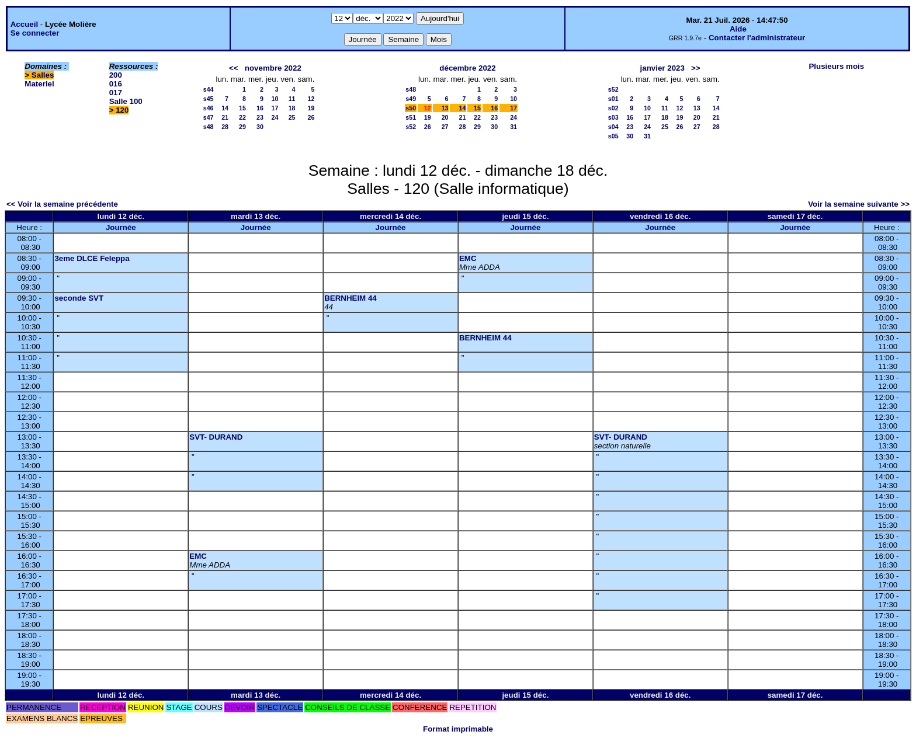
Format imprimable (458, 729)
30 (259, 126)
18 (292, 108)
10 (274, 98)
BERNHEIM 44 (350, 298)
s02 (613, 108)
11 (292, 98)
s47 (208, 117)
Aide (738, 29)
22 (242, 117)
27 (445, 126)
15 (242, 108)
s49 (410, 98)
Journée (121, 227)
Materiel (39, 83)
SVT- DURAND (215, 437)
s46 (208, 108)
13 (445, 108)
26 (311, 117)
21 (224, 117)
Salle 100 (126, 101)
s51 (410, 117)
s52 (410, 126)
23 (259, 117)
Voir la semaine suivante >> (859, 204)
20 (445, 117)
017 (115, 92)
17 (274, 108)
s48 (208, 126)
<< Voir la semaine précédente (62, 204)
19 (311, 108)
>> (695, 68)
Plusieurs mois (836, 66)
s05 (613, 136)
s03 (613, 117)
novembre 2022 (273, 68)
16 (259, 108)
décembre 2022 (467, 68)
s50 (410, 108)
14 (224, 108)
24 (274, 117)
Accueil (24, 24)
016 (115, 83)
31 (513, 126)
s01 (613, 98)
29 (242, 126)
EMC (468, 258)
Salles (43, 75)
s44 (208, 89)
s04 (613, 126)
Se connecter (35, 33)
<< (233, 68)
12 (311, 98)
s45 (208, 98)
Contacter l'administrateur (757, 37)
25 (292, 117)
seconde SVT (78, 298)
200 (115, 75)
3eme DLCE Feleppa (91, 258)
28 (224, 126)
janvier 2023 (662, 68)
